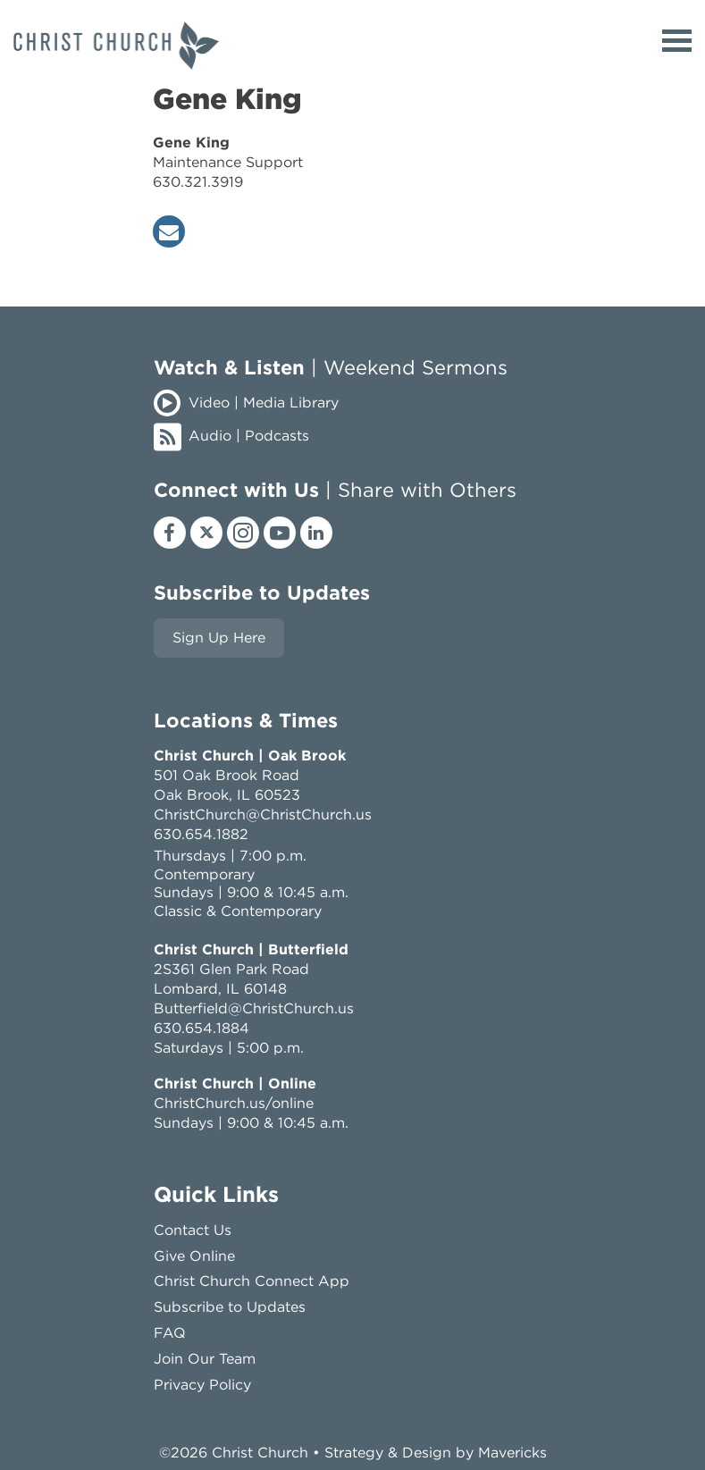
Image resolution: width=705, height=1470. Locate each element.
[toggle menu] (677, 40)
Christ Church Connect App (251, 1281)
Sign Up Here (218, 637)
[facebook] (170, 533)
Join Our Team (205, 1358)
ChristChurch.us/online (234, 1103)
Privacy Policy (202, 1384)
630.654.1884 (201, 1028)
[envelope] (169, 231)
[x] (206, 533)
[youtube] (280, 533)
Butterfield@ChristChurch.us (254, 1008)
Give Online (194, 1255)
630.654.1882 (201, 834)
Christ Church (260, 1452)
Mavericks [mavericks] (512, 1452)
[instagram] (243, 533)
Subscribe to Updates (230, 1306)
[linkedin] (316, 533)
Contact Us (192, 1230)
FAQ (170, 1332)
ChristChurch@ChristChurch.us (263, 814)
